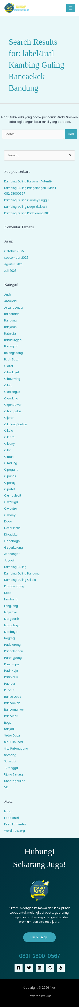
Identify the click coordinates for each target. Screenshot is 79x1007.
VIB (6, 787)
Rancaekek (12, 703)
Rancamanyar (14, 710)
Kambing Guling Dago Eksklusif (25, 207)
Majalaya (10, 612)
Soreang (10, 755)
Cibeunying (12, 379)
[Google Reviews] (50, 968)
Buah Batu (11, 360)
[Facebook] (19, 968)
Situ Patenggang (16, 749)
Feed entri (11, 818)
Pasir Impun (12, 664)
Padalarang (12, 645)
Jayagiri (9, 560)
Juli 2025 (10, 271)
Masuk (8, 811)
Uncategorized (14, 781)
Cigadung (11, 398)
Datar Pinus (12, 528)
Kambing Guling (15, 567)
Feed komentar (15, 824)
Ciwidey (10, 515)
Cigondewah (13, 405)
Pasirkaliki (11, 677)
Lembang (10, 599)
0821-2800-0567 (39, 956)
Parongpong (13, 658)
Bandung (10, 321)
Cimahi (9, 457)
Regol (8, 723)
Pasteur (9, 684)
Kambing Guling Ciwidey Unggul (26, 200)
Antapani (10, 301)
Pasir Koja (11, 671)
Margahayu (12, 625)
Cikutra (9, 437)
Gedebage (12, 541)
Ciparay (10, 483)
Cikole (8, 431)
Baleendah (11, 314)
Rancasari (11, 716)
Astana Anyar (13, 308)
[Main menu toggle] (70, 8)
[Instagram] (40, 968)
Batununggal (13, 340)
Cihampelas (12, 411)
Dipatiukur (11, 535)
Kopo (8, 593)
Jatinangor (12, 554)
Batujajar (10, 334)
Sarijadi (9, 729)
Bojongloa (11, 346)
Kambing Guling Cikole (20, 580)
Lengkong (11, 606)
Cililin (7, 450)
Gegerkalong (13, 548)
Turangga (11, 768)
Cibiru (8, 385)
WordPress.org (14, 831)
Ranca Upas (12, 697)
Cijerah (9, 418)
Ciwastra (10, 509)
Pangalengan (13, 651)
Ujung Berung (13, 775)
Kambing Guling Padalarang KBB (27, 213)
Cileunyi (9, 444)
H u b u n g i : (39, 937)
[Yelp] (61, 968)
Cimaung (10, 463)
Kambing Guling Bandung (22, 574)
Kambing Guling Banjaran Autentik (28, 181)
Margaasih (11, 619)
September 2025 (16, 258)
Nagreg (9, 638)
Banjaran (10, 327)
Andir (7, 295)
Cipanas (10, 476)
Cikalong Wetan (15, 424)
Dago (8, 522)
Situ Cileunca (13, 742)
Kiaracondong (14, 586)
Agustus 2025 (13, 264)
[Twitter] (29, 968)
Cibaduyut (11, 372)
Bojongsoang (13, 353)
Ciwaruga (11, 502)
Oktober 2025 (14, 251)
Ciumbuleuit (12, 496)
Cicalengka (12, 392)
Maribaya (10, 632)
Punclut (9, 690)
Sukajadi (10, 761)
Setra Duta (12, 736)
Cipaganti (11, 470)
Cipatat (9, 489)
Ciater (8, 366)
